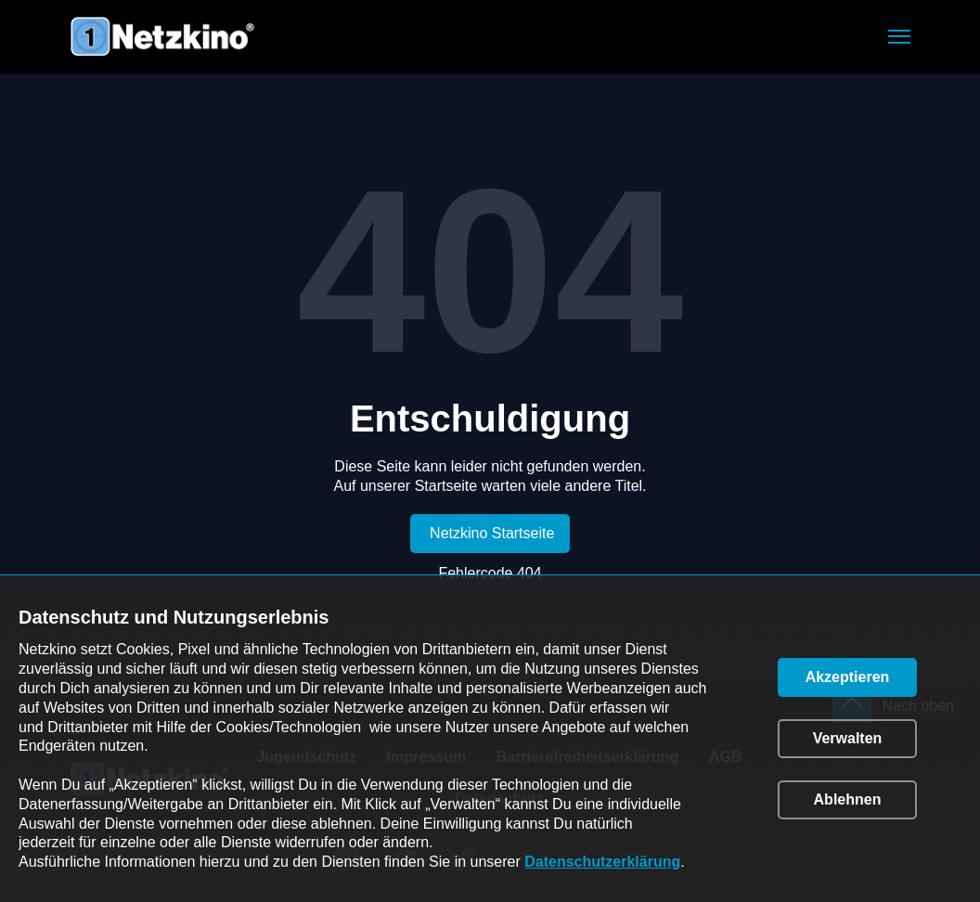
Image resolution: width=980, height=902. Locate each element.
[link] (490, 533)
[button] (899, 37)
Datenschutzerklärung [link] (602, 862)
